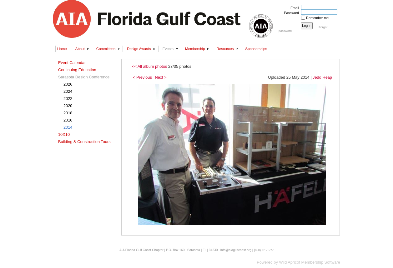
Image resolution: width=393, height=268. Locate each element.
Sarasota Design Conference (83, 77)
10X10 (64, 134)
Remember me (317, 18)
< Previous (142, 77)
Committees (105, 49)
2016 (67, 120)
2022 (67, 98)
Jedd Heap (322, 77)
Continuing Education (77, 69)
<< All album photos (149, 66)
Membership (195, 49)
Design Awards (139, 49)
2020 (67, 105)
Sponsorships (256, 49)
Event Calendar (72, 62)
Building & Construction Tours (84, 141)
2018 (67, 113)
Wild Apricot (289, 262)
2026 (67, 84)
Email (293, 8)
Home (62, 49)
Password (290, 13)
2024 (67, 91)
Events (168, 49)
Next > (160, 77)
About (80, 49)
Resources (225, 49)
